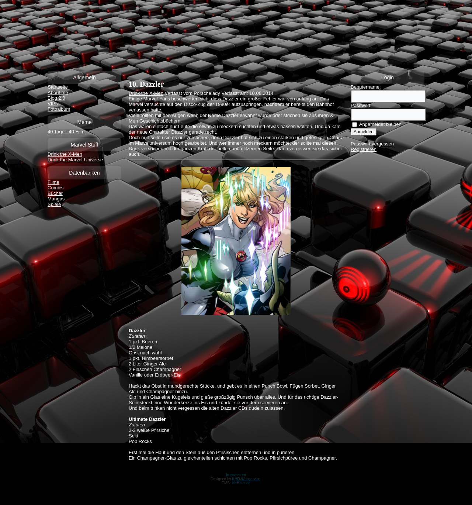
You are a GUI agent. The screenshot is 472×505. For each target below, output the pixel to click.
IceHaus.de (241, 483)
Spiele (54, 204)
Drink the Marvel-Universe (75, 159)
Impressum (236, 475)
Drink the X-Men (65, 154)
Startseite (58, 87)
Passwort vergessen (372, 144)
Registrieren (363, 149)
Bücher (55, 193)
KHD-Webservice (246, 479)
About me (58, 92)
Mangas (56, 199)
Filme (53, 182)
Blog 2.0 (56, 98)
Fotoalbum (59, 109)
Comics (55, 187)
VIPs (53, 103)
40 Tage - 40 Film (66, 131)
